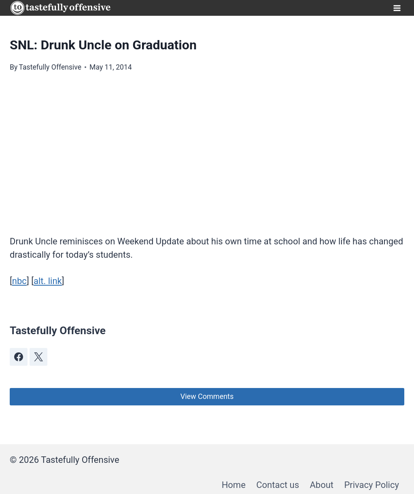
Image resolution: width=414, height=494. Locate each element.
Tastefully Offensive (50, 67)
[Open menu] (396, 8)
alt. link (48, 281)
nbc (19, 281)
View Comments (207, 396)
